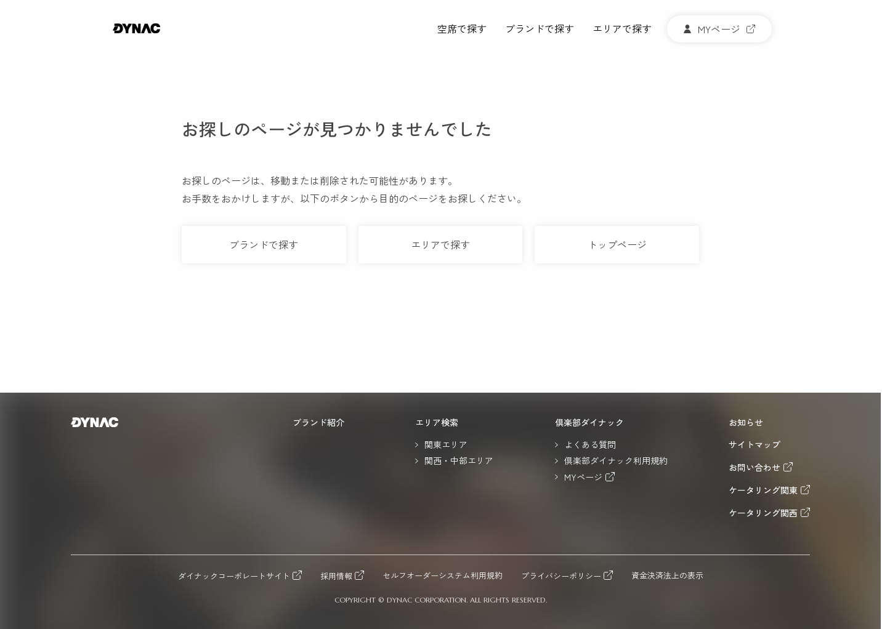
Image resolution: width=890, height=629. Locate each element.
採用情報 (336, 575)
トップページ (617, 244)
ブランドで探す (539, 29)
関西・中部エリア (458, 460)
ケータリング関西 (763, 512)
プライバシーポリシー (561, 575)
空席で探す (462, 29)
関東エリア (445, 444)
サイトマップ (754, 444)
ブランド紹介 (318, 422)
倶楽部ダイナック (589, 422)
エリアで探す (622, 29)
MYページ (583, 476)
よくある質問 (590, 444)
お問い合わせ (754, 467)
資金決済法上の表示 (667, 575)
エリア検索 (436, 422)
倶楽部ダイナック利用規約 (616, 460)
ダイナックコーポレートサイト (234, 575)
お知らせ (746, 422)
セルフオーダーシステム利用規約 (442, 575)
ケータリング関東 (763, 489)
